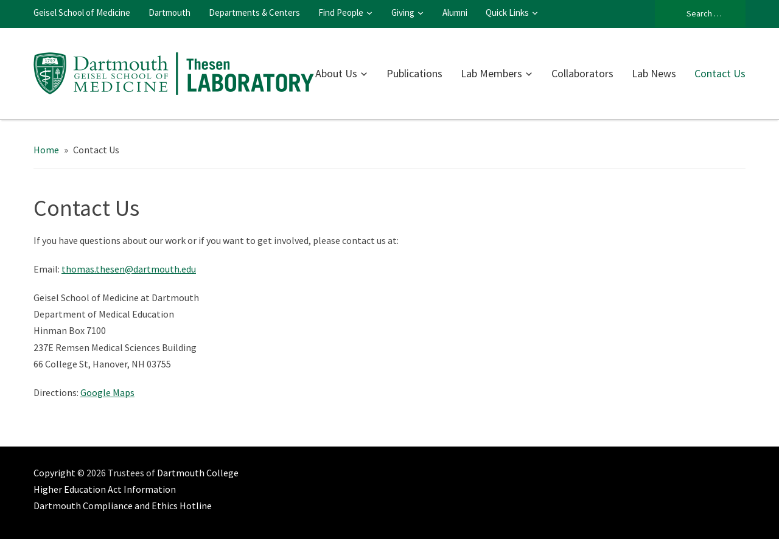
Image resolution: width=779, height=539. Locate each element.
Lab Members (491, 73)
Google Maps (107, 392)
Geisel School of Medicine (81, 12)
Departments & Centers (254, 12)
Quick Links (507, 12)
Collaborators (582, 73)
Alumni (454, 12)
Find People (340, 12)
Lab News (654, 73)
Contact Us (720, 73)
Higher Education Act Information (104, 489)
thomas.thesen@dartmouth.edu (128, 269)
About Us (336, 73)
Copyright (54, 473)
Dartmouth (169, 12)
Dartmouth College (198, 473)
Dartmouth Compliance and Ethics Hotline (122, 505)
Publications (414, 73)
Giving (402, 12)
